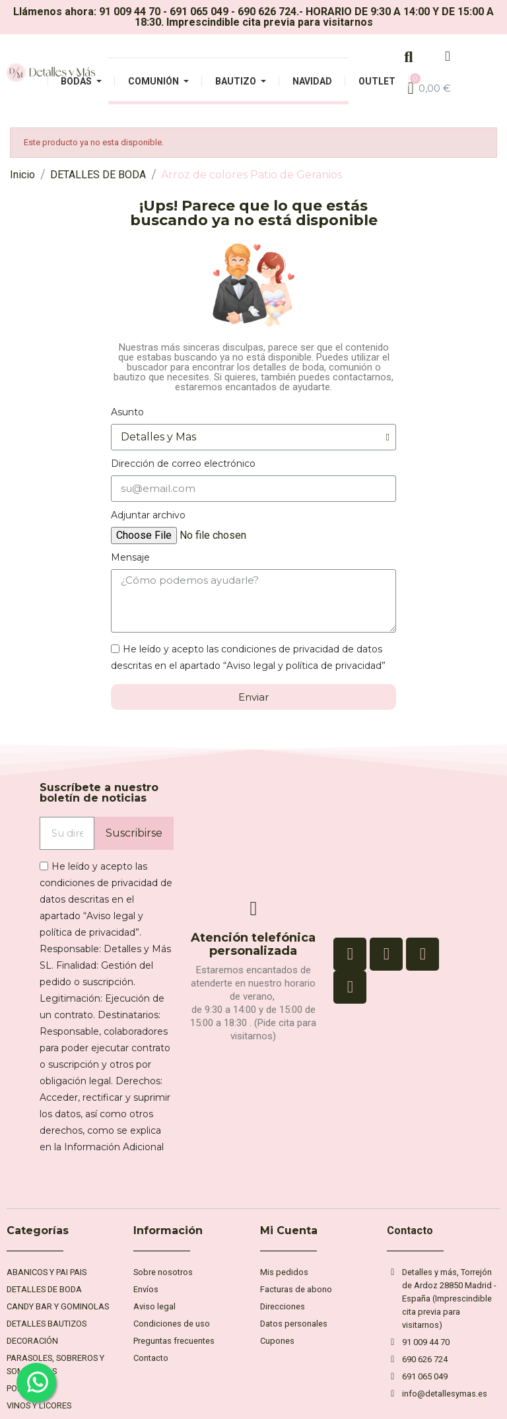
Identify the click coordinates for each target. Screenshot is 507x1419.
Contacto (410, 1230)
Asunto (127, 412)
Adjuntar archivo (148, 515)
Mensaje (130, 557)
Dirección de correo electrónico (183, 463)
